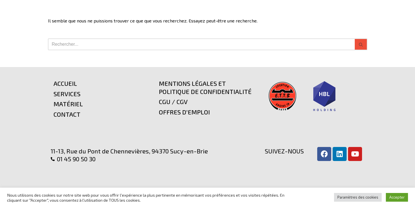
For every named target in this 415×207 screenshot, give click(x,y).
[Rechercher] (201, 44)
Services (67, 93)
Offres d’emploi (184, 112)
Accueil (65, 83)
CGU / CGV (173, 101)
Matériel (68, 103)
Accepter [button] (397, 197)
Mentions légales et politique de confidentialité (205, 87)
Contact (67, 114)
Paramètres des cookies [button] (357, 197)
